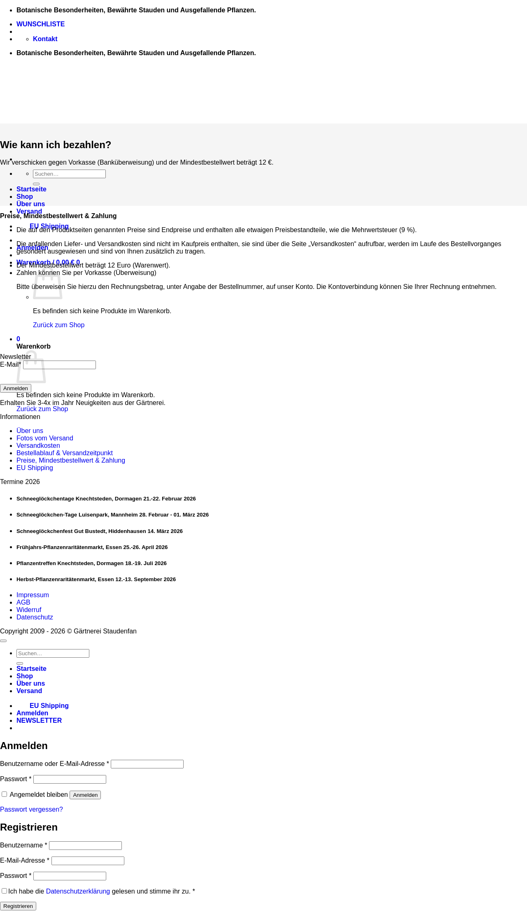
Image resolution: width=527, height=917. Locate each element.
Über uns (30, 203)
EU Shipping (42, 226)
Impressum (32, 594)
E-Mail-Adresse (24, 860)
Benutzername (23, 845)
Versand (29, 211)
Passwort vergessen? (31, 809)
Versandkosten (38, 445)
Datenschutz (34, 617)
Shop (24, 196)
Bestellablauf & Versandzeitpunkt (64, 452)
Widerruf (28, 609)
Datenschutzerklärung (78, 891)
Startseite (31, 189)
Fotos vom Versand (44, 438)
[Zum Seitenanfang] (3, 641)
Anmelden (15, 388)
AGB (23, 602)
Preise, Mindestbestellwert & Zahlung (70, 460)
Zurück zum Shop (58, 324)
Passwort (15, 778)
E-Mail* (10, 364)
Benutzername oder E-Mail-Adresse (54, 763)
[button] (18, 338)
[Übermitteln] (36, 184)
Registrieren (18, 906)
